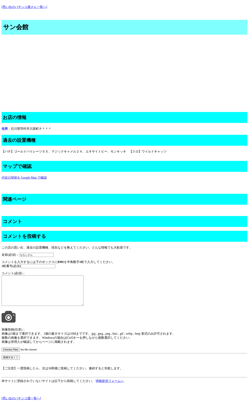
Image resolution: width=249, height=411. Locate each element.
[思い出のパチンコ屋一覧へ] (21, 404)
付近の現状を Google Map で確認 (24, 177)
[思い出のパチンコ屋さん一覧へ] (24, 7)
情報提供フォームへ (110, 386)
